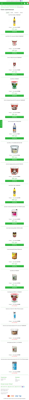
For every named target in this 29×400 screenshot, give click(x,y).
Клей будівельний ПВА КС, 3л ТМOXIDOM (14, 291)
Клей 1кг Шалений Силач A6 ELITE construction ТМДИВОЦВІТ (14, 100)
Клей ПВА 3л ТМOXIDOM (14, 78)
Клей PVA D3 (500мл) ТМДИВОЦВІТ (15, 14)
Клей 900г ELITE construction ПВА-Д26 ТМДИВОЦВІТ (15, 36)
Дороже (12, 12)
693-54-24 (11, 386)
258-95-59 (4, 386)
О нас (16, 378)
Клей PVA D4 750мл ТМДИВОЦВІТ (14, 185)
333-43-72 (18, 386)
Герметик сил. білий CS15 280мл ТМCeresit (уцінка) (14, 308)
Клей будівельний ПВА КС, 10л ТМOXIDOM (14, 342)
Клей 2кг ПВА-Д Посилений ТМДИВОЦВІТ (14, 57)
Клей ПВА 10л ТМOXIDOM (14, 270)
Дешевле (7, 12)
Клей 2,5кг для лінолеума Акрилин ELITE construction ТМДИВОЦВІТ (14, 325)
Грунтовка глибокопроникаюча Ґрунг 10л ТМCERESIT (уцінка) (14, 206)
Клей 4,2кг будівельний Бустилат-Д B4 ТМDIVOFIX (14, 164)
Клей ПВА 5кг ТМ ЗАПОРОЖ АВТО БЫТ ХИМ (14, 142)
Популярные (16, 12)
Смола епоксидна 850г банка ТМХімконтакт (14, 249)
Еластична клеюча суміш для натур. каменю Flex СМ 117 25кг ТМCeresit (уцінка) (14, 359)
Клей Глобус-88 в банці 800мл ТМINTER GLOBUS (14, 228)
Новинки (21, 12)
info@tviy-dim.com (3, 393)
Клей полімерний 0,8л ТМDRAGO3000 (14, 121)
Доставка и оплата (3, 378)
